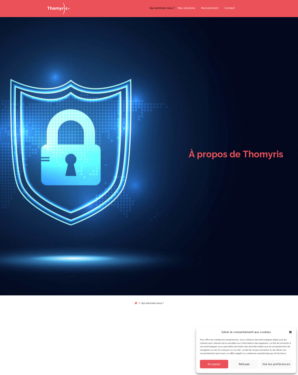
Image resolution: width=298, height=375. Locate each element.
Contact (228, 7)
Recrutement (208, 7)
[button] (290, 332)
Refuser (244, 364)
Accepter (214, 364)
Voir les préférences (276, 364)
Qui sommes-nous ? (162, 7)
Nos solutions (186, 7)
